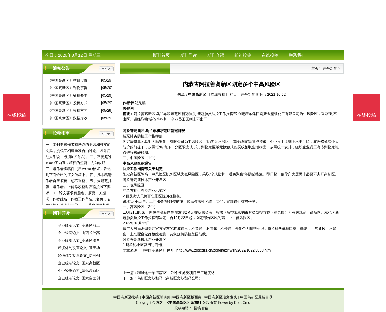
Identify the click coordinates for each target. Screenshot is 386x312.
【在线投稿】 (218, 94)
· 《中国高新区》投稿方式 (66, 103)
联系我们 (297, 55)
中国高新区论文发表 (220, 297)
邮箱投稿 (242, 55)
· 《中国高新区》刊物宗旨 (66, 88)
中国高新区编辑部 (156, 297)
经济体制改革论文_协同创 (79, 255)
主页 (314, 68)
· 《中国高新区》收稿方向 (66, 110)
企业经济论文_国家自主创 (79, 278)
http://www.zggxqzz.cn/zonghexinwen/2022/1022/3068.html (223, 250)
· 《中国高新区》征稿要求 (66, 95)
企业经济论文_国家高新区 (79, 263)
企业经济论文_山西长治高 (79, 233)
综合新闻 (330, 68)
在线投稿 (269, 55)
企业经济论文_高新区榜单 (79, 240)
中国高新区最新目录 (256, 297)
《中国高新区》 (153, 250)
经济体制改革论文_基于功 (79, 248)
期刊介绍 (215, 55)
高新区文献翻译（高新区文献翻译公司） (169, 278)
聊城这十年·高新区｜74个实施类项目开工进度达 (176, 273)
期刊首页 (161, 55)
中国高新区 (197, 94)
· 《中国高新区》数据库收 (66, 118)
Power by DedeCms (234, 303)
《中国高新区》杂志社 (183, 303)
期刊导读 (188, 55)
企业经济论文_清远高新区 (79, 271)
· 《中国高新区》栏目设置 (66, 80)
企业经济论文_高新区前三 (79, 225)
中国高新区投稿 (126, 297)
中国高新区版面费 (186, 297)
